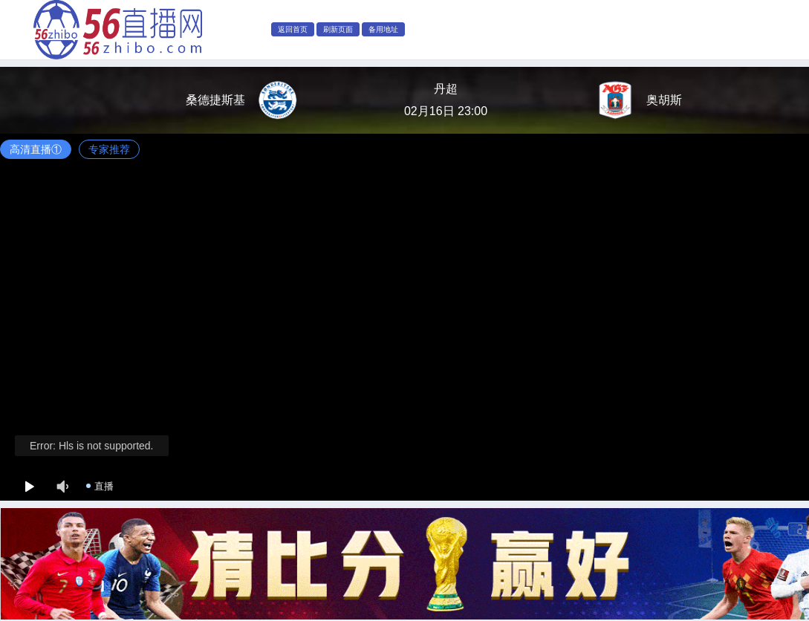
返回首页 (293, 29)
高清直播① (36, 149)
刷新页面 (338, 29)
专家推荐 (109, 149)
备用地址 (383, 29)
